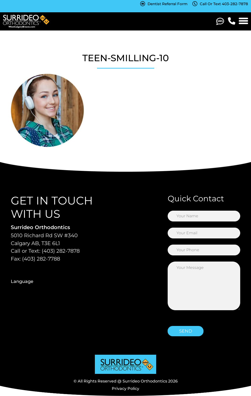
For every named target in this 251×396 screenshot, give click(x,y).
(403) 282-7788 (41, 259)
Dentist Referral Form (168, 3)
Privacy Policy (125, 388)
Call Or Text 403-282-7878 (224, 3)
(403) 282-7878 (61, 251)
